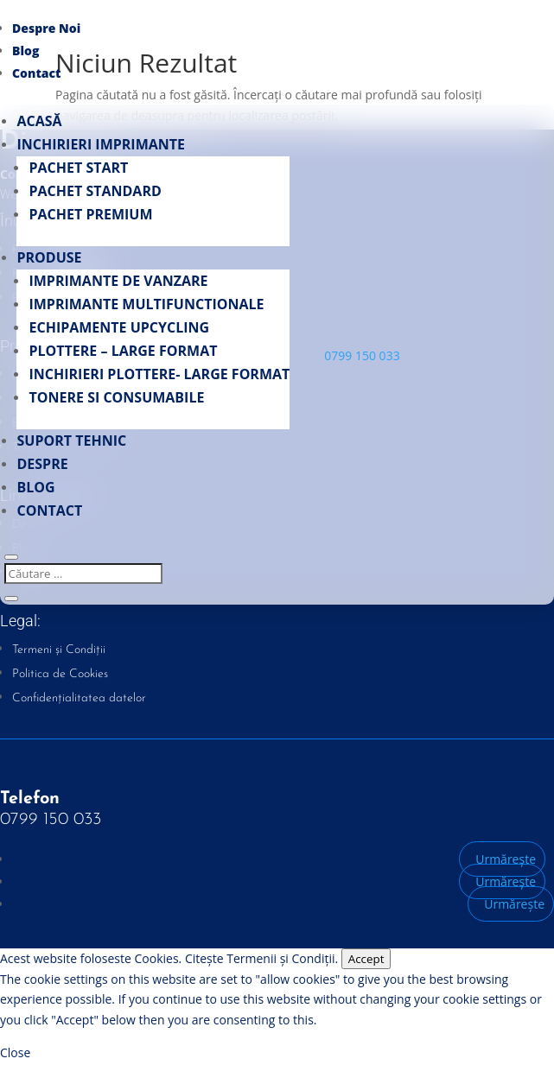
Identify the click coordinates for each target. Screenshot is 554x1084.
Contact (36, 73)
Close (15, 1052)
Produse (48, 257)
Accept (366, 959)
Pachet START (78, 167)
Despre (41, 463)
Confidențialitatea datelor (79, 698)
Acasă (38, 120)
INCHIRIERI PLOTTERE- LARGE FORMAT (159, 374)
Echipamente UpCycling (119, 327)
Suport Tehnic (71, 440)
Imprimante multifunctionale (146, 304)
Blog (25, 50)
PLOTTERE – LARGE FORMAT (123, 350)
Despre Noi (46, 28)
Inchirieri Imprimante (100, 144)
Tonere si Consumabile (116, 397)
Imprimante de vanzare (118, 280)
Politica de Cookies (60, 674)
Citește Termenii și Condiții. (261, 958)
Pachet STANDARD (95, 190)
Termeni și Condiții (58, 649)
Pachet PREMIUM (90, 214)
